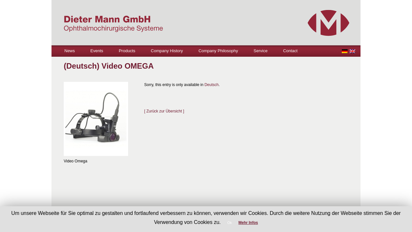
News (69, 50)
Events (96, 50)
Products (127, 50)
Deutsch (211, 84)
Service (260, 50)
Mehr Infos (248, 222)
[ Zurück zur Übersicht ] (164, 111)
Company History (167, 50)
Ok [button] (229, 223)
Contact (290, 50)
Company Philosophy (218, 50)
